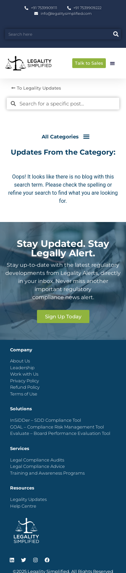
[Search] (116, 34)
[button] (112, 63)
